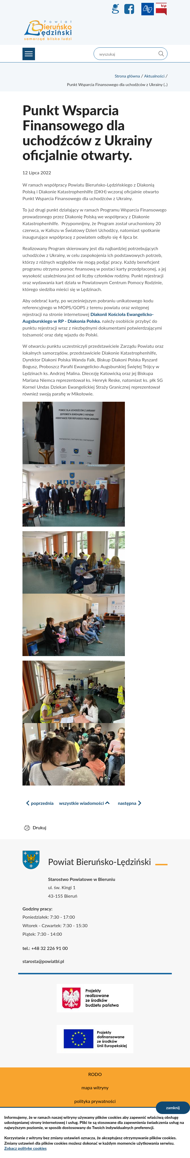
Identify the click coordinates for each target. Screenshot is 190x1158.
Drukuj (39, 827)
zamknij (173, 1107)
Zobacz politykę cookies (25, 1148)
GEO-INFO (115, 9)
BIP (161, 9)
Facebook (130, 9)
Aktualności (154, 76)
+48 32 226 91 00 (49, 948)
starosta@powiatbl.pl (43, 961)
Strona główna (127, 76)
